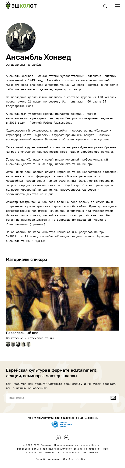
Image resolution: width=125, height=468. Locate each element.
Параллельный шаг (22, 333)
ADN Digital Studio (76, 459)
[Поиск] (105, 6)
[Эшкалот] (21, 6)
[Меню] (117, 6)
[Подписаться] (113, 397)
